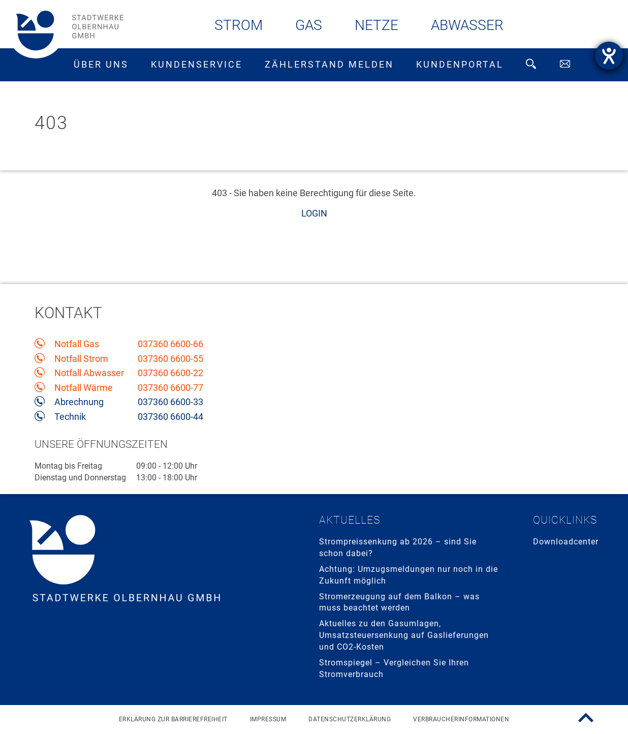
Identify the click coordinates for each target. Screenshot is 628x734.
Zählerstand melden (329, 64)
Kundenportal (460, 64)
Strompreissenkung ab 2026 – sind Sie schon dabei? (398, 547)
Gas (308, 25)
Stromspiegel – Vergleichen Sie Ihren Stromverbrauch (394, 668)
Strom (238, 25)
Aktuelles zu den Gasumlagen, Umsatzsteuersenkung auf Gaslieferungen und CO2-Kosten (404, 635)
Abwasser (467, 25)
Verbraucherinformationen (461, 719)
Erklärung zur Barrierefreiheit (173, 719)
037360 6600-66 (170, 344)
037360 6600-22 (170, 373)
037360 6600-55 (170, 359)
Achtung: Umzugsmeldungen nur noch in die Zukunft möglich (408, 575)
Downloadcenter (566, 541)
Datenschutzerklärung (349, 719)
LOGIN (314, 213)
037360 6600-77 (170, 388)
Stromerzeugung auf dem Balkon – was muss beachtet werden (399, 602)
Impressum (268, 719)
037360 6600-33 (170, 402)
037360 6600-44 (170, 417)
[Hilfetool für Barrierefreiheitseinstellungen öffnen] (609, 56)
